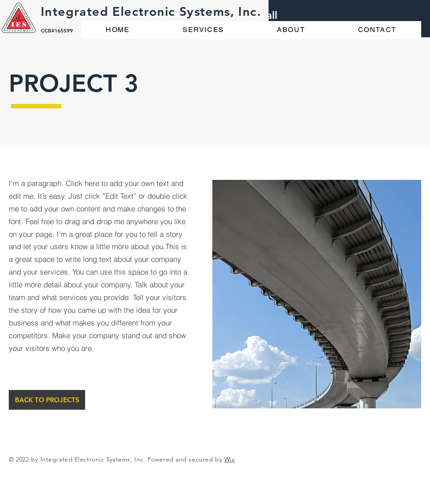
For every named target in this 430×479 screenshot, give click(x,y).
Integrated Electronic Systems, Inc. (151, 11)
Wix (229, 459)
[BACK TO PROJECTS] (47, 400)
